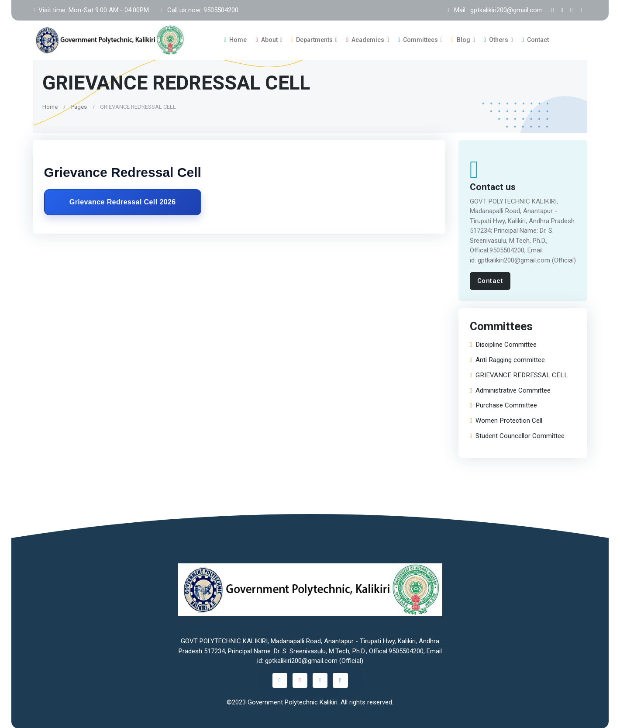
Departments (312, 39)
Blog (460, 39)
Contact (535, 39)
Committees (418, 39)
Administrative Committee (510, 390)
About (266, 39)
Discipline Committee (503, 344)
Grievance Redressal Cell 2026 (122, 202)
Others (496, 39)
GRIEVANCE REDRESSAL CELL (519, 375)
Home (235, 39)
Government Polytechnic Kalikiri (293, 702)
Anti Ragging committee (507, 359)
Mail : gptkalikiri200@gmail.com (495, 10)
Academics (365, 39)
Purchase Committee (503, 405)
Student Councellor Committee (517, 435)
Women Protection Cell (506, 420)
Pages (79, 106)
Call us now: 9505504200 (199, 10)
